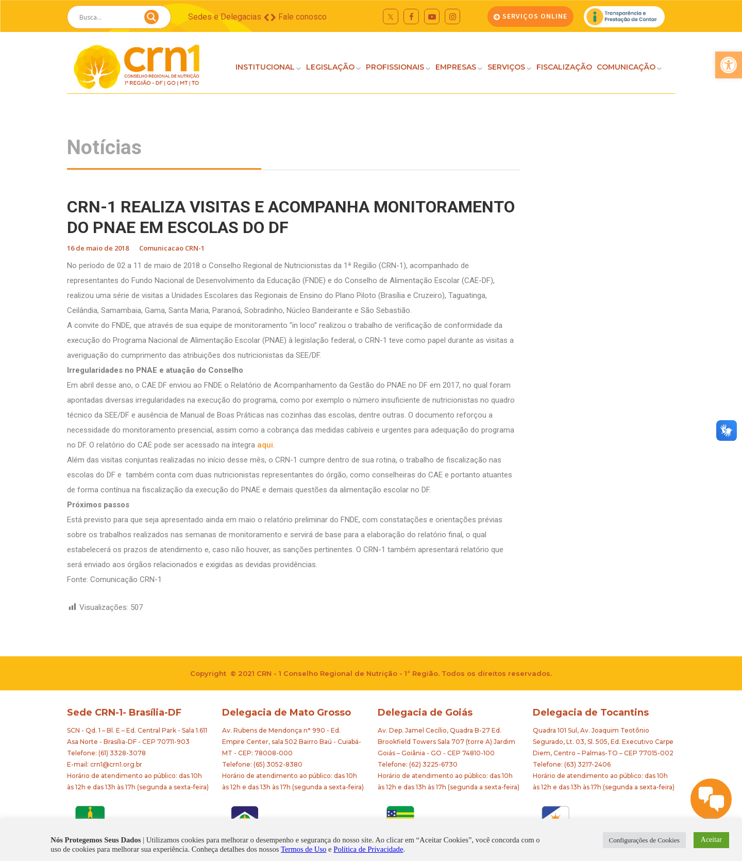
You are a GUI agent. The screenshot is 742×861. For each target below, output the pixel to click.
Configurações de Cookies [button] (644, 840)
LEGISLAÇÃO (330, 67)
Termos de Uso (304, 849)
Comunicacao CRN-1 (172, 248)
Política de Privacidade (368, 849)
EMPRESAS (455, 67)
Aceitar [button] (711, 839)
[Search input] (106, 17)
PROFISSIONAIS (395, 67)
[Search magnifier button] (151, 19)
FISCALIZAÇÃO (564, 67)
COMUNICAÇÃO (626, 67)
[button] (728, 65)
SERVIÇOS (506, 67)
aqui (265, 445)
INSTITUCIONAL (265, 67)
